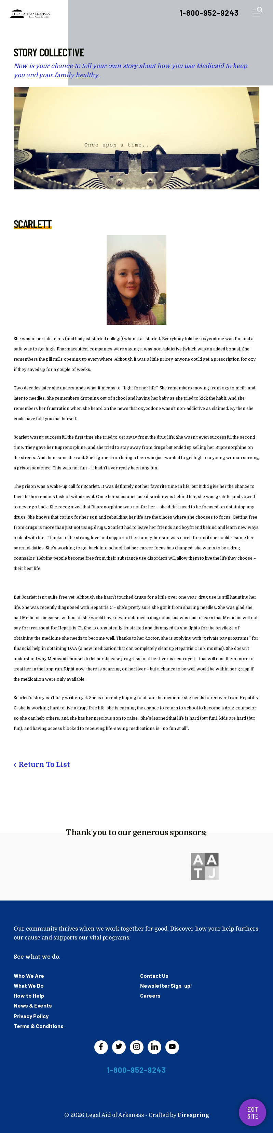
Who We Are (29, 975)
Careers (150, 995)
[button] (257, 13)
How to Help (29, 995)
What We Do (29, 985)
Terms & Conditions (39, 1026)
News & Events (33, 1005)
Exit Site (252, 1112)
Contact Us (154, 975)
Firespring (193, 1115)
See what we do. (37, 957)
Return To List (44, 765)
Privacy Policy (31, 1016)
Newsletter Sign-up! (166, 985)
